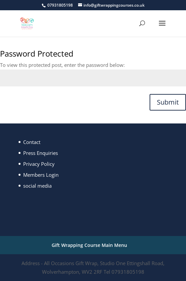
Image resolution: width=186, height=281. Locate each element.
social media (37, 185)
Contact (31, 142)
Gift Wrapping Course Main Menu (89, 245)
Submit (168, 102)
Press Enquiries (40, 153)
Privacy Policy (39, 164)
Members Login (41, 174)
